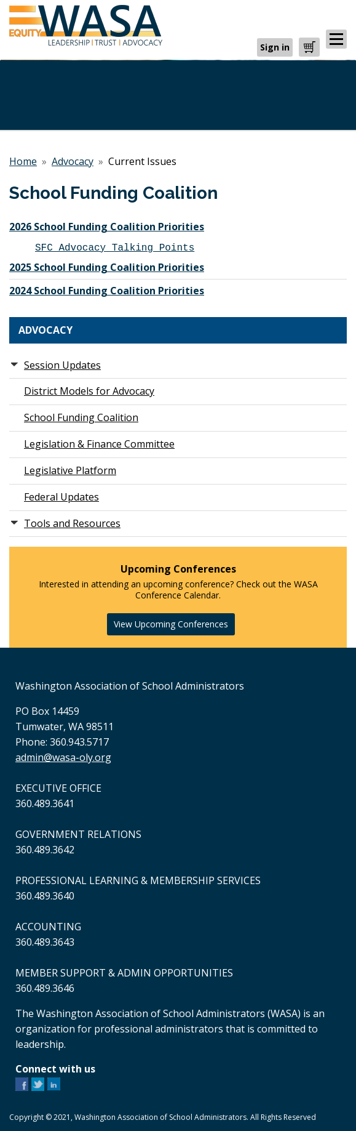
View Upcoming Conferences (171, 624)
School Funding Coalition (81, 417)
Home (23, 161)
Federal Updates (61, 497)
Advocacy (72, 161)
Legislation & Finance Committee (99, 444)
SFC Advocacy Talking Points (114, 247)
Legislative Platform (70, 470)
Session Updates (62, 365)
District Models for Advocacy (89, 391)
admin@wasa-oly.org (63, 757)
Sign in (275, 47)
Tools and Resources (72, 523)
